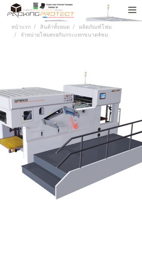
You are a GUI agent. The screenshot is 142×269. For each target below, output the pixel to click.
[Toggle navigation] (132, 10)
